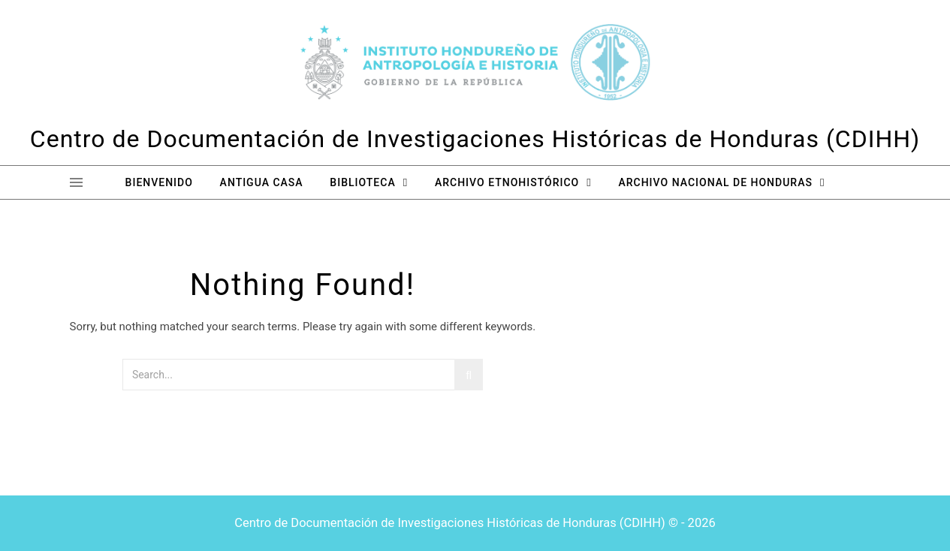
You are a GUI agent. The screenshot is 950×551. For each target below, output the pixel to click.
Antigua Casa (261, 182)
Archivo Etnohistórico (507, 182)
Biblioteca (362, 182)
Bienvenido (159, 182)
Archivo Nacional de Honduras (715, 182)
